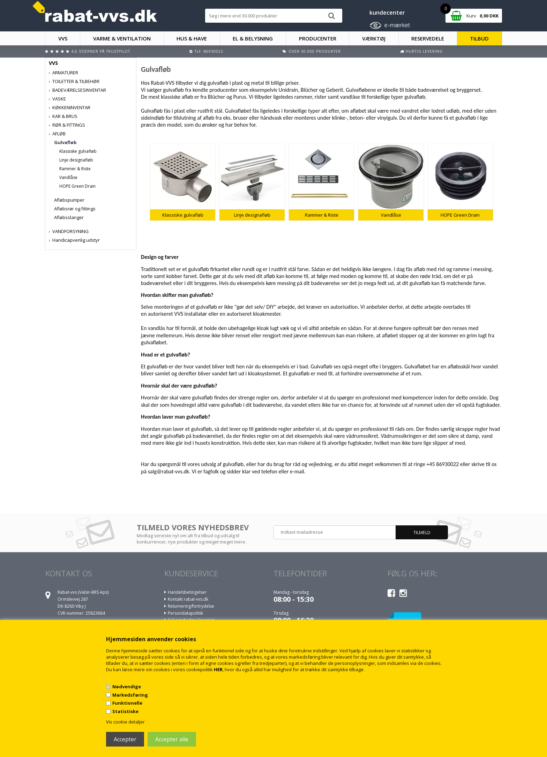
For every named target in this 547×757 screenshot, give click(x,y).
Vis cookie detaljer (125, 722)
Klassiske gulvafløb (78, 151)
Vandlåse (68, 177)
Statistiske (125, 711)
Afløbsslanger (69, 217)
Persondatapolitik (185, 613)
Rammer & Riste (75, 169)
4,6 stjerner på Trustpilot (100, 51)
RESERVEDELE (427, 38)
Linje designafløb (76, 160)
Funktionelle (127, 703)
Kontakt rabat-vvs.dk (188, 599)
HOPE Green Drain (77, 186)
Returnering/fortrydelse (191, 606)
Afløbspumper (69, 200)
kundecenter (387, 12)
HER (218, 669)
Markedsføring (130, 695)
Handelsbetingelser (187, 592)
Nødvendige (126, 686)
